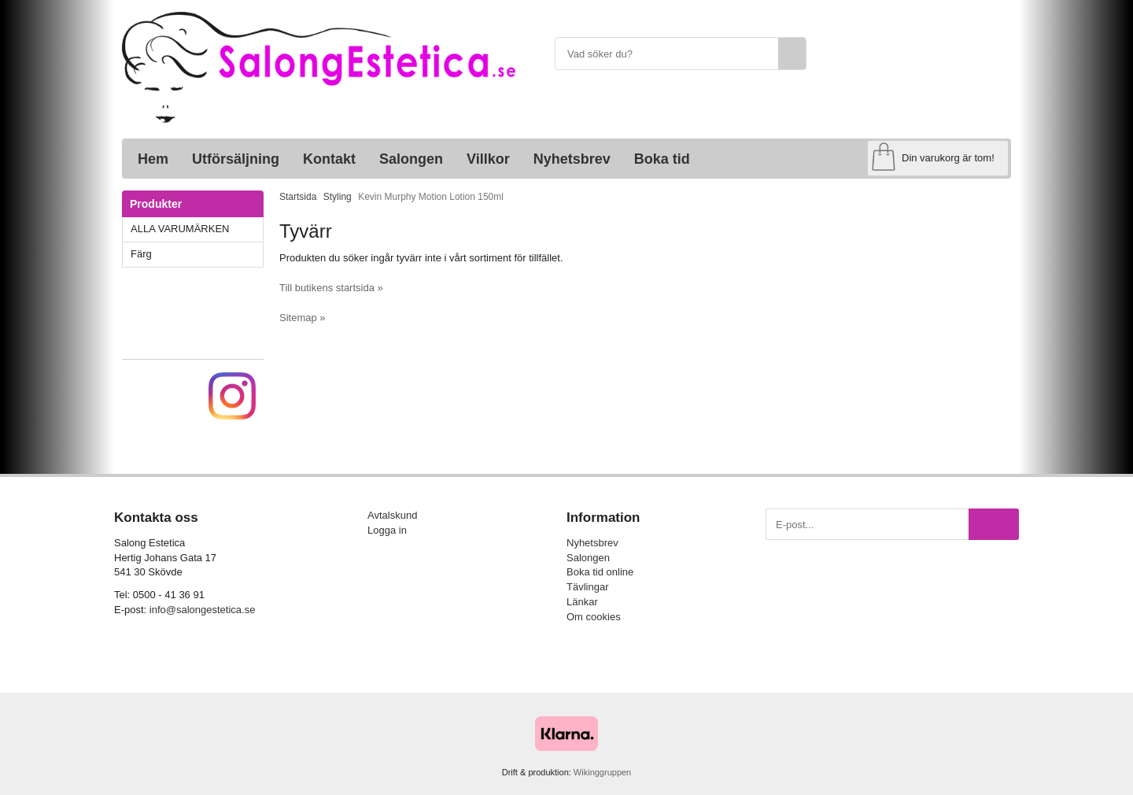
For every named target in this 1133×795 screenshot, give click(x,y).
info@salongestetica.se (202, 610)
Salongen (411, 159)
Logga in (387, 530)
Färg (197, 254)
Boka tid (662, 159)
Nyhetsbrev (572, 159)
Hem (153, 159)
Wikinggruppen (602, 772)
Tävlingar (587, 587)
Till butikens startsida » (331, 288)
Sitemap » (302, 318)
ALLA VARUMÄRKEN (197, 229)
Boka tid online (599, 572)
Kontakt (329, 159)
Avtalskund (392, 515)
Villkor (488, 159)
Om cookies (593, 617)
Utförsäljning (235, 159)
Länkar (582, 602)
